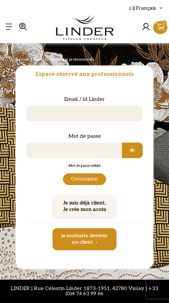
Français (146, 8)
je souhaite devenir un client (84, 239)
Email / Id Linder (84, 99)
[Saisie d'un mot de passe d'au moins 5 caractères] (74, 150)
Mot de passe (84, 136)
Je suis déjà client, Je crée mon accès (84, 206)
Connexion (84, 179)
